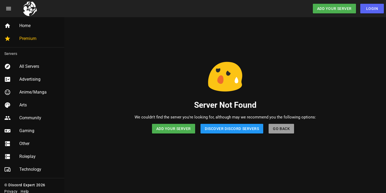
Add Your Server (334, 8)
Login (372, 8)
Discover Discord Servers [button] (232, 129)
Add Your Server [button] (173, 129)
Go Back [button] (281, 129)
